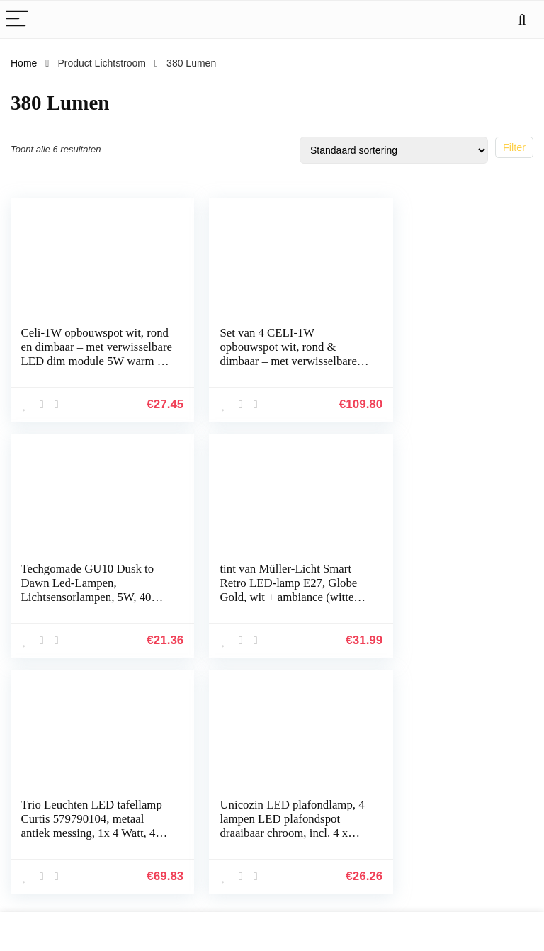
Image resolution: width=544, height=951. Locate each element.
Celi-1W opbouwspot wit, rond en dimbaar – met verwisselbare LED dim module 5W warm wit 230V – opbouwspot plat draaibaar (82, 368)
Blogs (203, 844)
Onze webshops (226, 903)
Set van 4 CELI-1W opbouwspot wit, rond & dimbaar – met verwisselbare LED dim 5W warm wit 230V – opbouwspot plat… (259, 368)
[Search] (522, 19)
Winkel (205, 824)
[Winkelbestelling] (394, 150)
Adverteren (215, 883)
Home (24, 63)
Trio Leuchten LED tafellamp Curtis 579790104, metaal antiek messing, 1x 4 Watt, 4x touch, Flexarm (262, 596)
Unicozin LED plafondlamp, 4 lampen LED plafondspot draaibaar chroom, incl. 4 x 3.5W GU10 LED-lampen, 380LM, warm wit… (445, 603)
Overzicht (211, 864)
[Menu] (17, 19)
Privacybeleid (305, 804)
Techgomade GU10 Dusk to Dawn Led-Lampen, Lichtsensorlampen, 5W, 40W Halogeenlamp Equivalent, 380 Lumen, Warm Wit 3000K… (440, 368)
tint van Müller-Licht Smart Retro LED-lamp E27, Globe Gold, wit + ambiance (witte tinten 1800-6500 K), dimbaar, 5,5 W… (78, 603)
